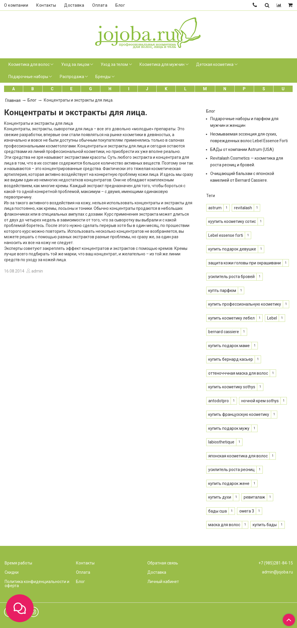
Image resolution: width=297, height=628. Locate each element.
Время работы (18, 563)
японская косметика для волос (238, 456)
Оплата (99, 5)
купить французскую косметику (238, 414)
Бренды (103, 76)
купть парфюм (222, 290)
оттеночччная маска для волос (238, 373)
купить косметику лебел (231, 318)
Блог (120, 5)
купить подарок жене (228, 483)
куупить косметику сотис (232, 221)
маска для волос (224, 524)
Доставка (74, 5)
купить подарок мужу (228, 428)
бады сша (217, 511)
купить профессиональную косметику (244, 304)
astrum (215, 207)
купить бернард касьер (230, 359)
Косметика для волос (29, 64)
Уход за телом (114, 64)
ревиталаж (254, 497)
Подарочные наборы (28, 76)
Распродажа (72, 76)
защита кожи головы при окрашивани (244, 263)
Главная (13, 100)
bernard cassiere (223, 331)
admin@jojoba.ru (277, 572)
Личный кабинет (163, 581)
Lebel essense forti (225, 235)
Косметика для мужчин (162, 64)
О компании (16, 5)
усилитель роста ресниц (231, 469)
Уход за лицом (75, 64)
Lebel (272, 318)
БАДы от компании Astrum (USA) (242, 149)
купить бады (265, 524)
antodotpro (218, 400)
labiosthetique (221, 442)
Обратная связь (162, 563)
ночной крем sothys (260, 400)
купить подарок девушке (232, 249)
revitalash (243, 207)
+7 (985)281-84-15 (275, 563)
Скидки (12, 572)
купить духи (219, 497)
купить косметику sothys (231, 387)
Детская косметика (214, 64)
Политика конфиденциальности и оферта (37, 583)
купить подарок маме (229, 345)
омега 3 (246, 511)
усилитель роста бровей (231, 276)
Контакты (46, 5)
